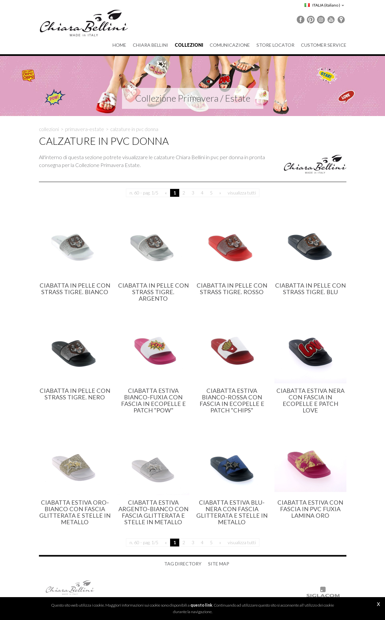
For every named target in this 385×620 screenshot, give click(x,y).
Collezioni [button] (189, 45)
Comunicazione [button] (230, 45)
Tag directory (182, 563)
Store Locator (275, 45)
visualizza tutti (242, 192)
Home (119, 45)
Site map (218, 563)
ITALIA (324, 5)
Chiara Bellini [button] (150, 45)
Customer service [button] (323, 45)
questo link (201, 605)
